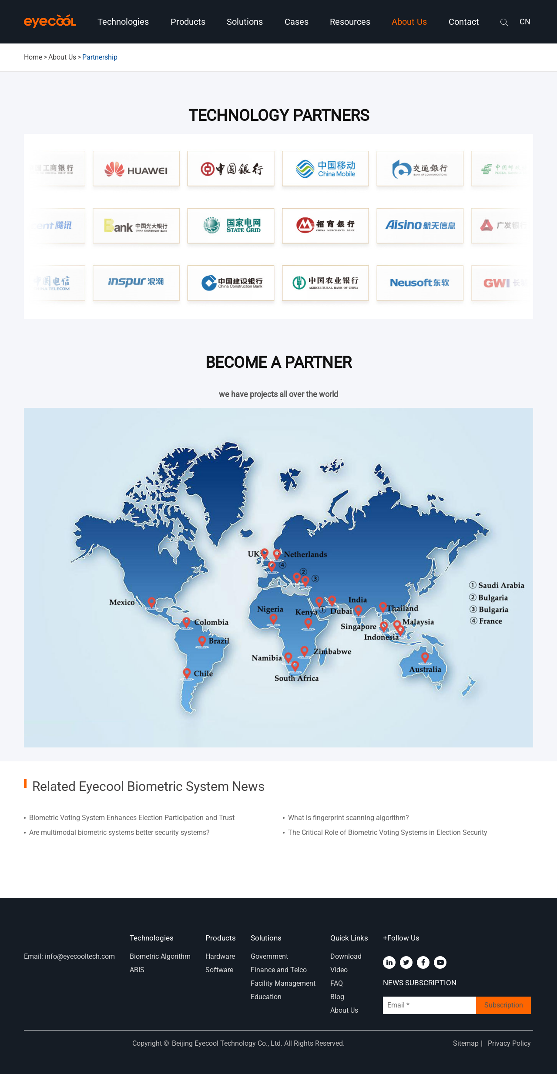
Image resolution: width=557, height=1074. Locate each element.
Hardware (220, 956)
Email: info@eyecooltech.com (69, 956)
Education (266, 997)
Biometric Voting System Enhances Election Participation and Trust (132, 818)
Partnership (99, 57)
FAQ (336, 983)
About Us (409, 22)
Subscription (503, 1005)
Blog (337, 997)
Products (188, 22)
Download (346, 956)
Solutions (245, 22)
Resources (350, 22)
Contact (464, 22)
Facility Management (283, 983)
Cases (297, 22)
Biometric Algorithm (160, 956)
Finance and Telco (279, 970)
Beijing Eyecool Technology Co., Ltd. (228, 1043)
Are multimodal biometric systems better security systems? (119, 832)
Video (339, 970)
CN (525, 21)
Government (269, 956)
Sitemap (466, 1043)
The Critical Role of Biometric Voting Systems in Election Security (387, 832)
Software (219, 970)
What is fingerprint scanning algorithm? (348, 818)
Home (33, 57)
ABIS (137, 970)
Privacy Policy (509, 1043)
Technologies (123, 22)
